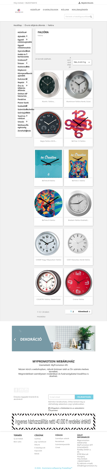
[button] (18, 338)
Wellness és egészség (23, 126)
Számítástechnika (24, 109)
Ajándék (21, 36)
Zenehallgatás (24, 131)
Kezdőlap (35, 9)
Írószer (21, 63)
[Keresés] (78, 16)
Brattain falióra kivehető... (78, 220)
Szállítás (37, 439)
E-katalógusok (50, 9)
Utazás (21, 122)
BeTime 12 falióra (78, 141)
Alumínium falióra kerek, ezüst (78, 101)
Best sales (17, 442)
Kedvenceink (24, 67)
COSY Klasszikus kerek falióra (78, 260)
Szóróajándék (24, 113)
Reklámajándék (80, 9)
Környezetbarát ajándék (24, 74)
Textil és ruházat (21, 117)
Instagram (26, 390)
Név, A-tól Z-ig (82, 62)
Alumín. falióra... (48, 101)
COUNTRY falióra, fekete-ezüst (48, 299)
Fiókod (59, 435)
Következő (84, 311)
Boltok (36, 454)
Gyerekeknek (24, 51)
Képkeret (22, 70)
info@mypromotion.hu (87, 465)
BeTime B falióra (48, 180)
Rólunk (65, 9)
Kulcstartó (22, 79)
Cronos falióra (78, 299)
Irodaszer (22, 60)
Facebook (16, 390)
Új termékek (18, 439)
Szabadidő (22, 106)
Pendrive (22, 99)
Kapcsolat (38, 451)
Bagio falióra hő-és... (48, 141)
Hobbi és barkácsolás (23, 55)
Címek (57, 447)
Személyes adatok (62, 438)
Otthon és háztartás (22, 95)
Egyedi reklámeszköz (24, 46)
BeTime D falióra (48, 220)
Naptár (21, 82)
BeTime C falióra (78, 180)
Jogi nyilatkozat (40, 442)
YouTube (21, 390)
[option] (53, 338)
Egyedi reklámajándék (24, 41)
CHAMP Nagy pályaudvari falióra (48, 260)
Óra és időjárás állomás (21, 88)
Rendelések (59, 441)
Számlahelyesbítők (62, 444)
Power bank (23, 103)
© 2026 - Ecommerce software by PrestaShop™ (53, 468)
